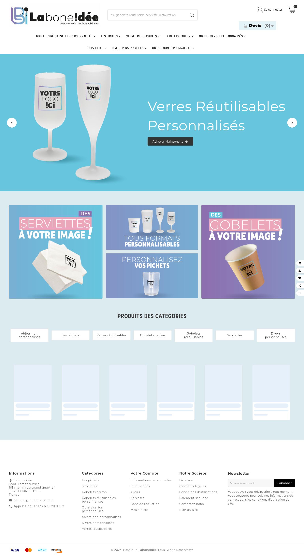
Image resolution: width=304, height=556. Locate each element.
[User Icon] (269, 10)
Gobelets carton (152, 335)
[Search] (192, 15)
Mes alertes (139, 510)
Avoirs (135, 492)
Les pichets (71, 335)
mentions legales (192, 486)
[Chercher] (147, 15)
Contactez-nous (191, 504)
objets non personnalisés (29, 335)
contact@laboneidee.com (34, 500)
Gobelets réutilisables (193, 335)
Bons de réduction (145, 504)
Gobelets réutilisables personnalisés (99, 499)
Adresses (137, 498)
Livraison (186, 480)
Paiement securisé (193, 498)
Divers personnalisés (276, 335)
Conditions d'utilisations (198, 492)
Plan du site (188, 510)
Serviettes (235, 335)
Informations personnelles (151, 480)
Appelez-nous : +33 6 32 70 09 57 (39, 506)
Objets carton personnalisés (92, 509)
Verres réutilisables (111, 335)
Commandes (140, 486)
